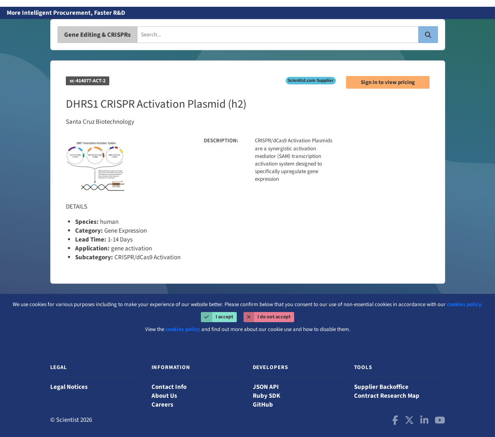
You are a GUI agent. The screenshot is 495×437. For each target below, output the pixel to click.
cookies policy (182, 329)
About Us (164, 395)
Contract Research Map (386, 395)
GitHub (263, 404)
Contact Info (169, 387)
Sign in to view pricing (388, 82)
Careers (162, 404)
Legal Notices (69, 387)
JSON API (266, 387)
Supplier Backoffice (381, 387)
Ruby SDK (266, 395)
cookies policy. (465, 304)
